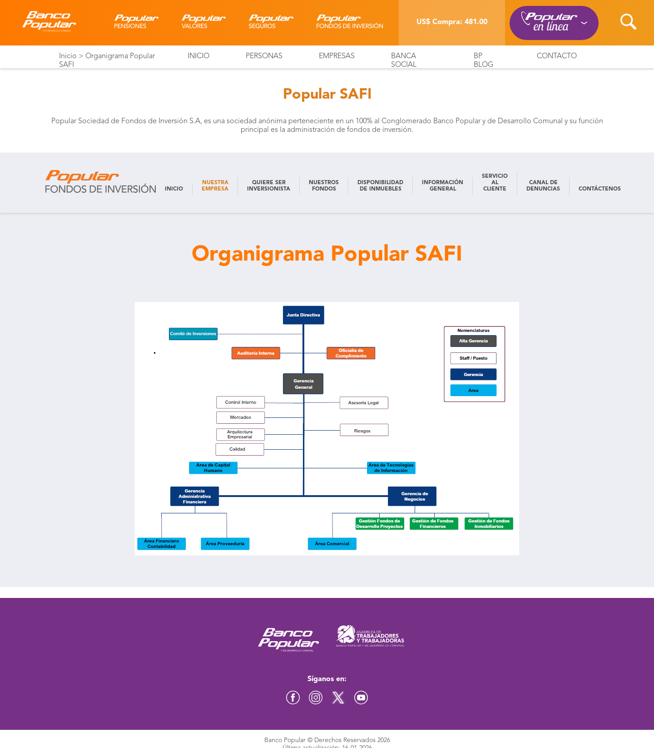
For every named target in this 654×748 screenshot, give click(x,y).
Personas (264, 56)
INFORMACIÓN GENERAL (442, 186)
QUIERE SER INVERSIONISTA (268, 186)
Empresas (337, 56)
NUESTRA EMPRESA (215, 186)
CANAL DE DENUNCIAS (543, 186)
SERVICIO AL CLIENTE (495, 183)
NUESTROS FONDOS (324, 186)
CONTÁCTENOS (600, 189)
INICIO (174, 189)
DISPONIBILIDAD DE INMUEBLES (380, 186)
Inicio (68, 56)
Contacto (557, 56)
